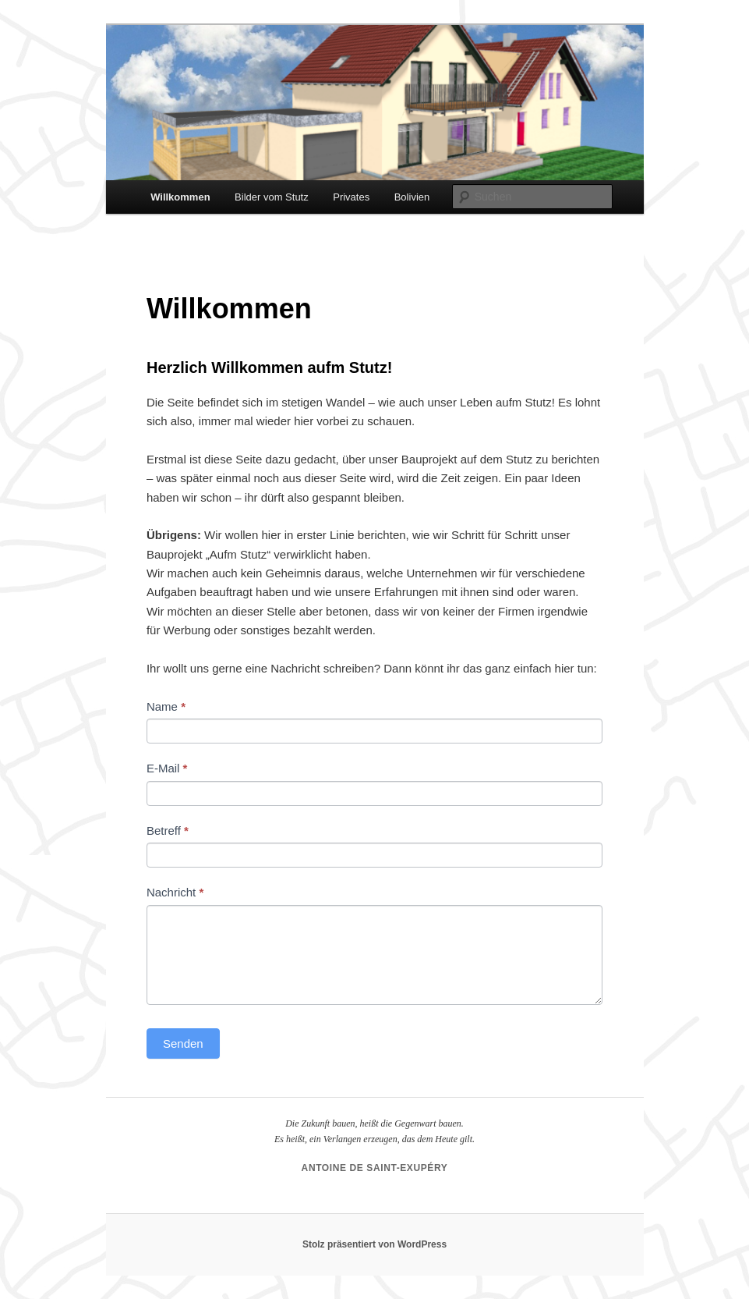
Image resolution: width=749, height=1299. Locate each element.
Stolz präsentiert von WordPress (374, 1244)
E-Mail (167, 768)
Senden (183, 1043)
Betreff (168, 830)
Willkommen (180, 197)
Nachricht (175, 892)
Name (166, 706)
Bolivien (412, 197)
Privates (351, 197)
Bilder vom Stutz (272, 197)
